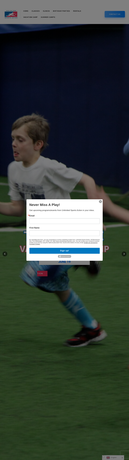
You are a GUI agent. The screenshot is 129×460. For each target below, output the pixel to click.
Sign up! (64, 251)
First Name (34, 228)
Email (32, 216)
